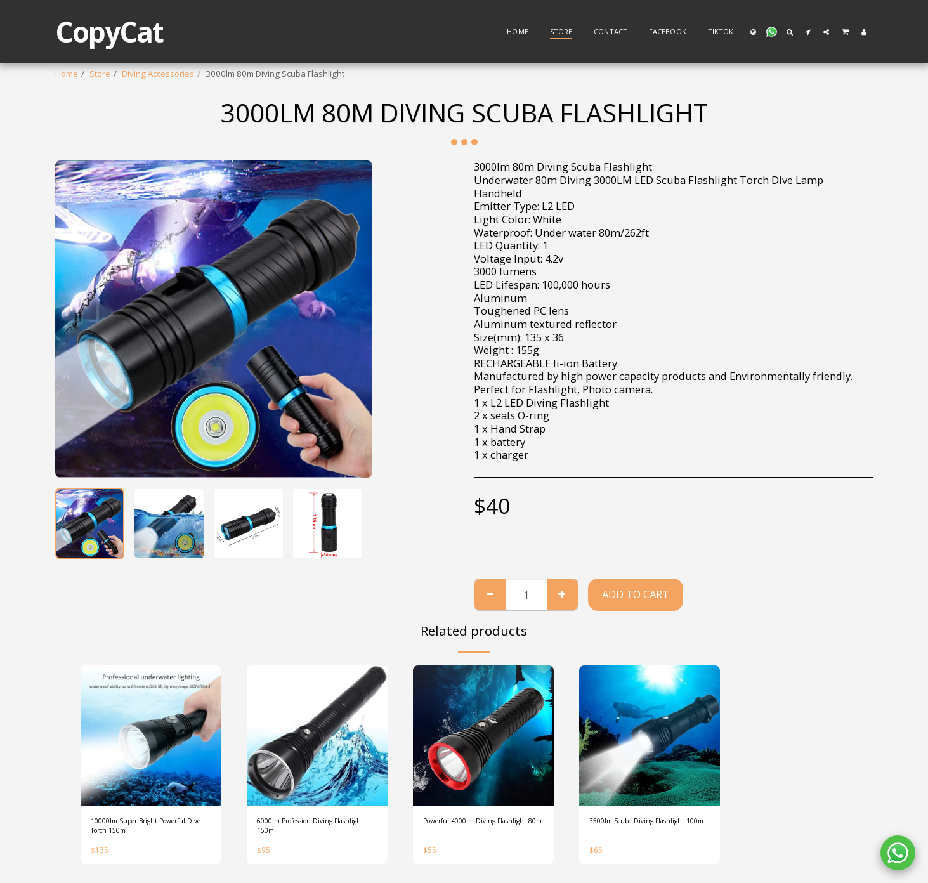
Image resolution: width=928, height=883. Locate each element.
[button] (771, 31)
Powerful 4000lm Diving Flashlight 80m (469, 828)
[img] (151, 735)
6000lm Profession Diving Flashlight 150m (306, 828)
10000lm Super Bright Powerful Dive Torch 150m (141, 828)
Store (99, 73)
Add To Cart (635, 594)
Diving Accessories (158, 73)
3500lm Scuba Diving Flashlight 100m (649, 828)
